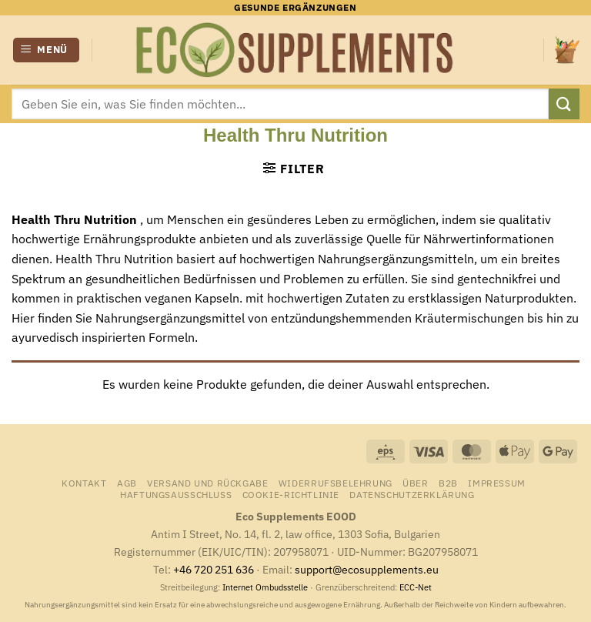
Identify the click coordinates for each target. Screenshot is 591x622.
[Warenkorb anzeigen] (567, 49)
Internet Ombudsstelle (265, 587)
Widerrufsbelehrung (335, 483)
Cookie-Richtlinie (290, 494)
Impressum (497, 483)
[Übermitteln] (564, 104)
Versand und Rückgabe (207, 483)
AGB (127, 483)
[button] (46, 50)
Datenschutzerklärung (411, 494)
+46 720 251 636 (213, 569)
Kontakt (84, 483)
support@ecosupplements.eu (367, 569)
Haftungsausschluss (176, 494)
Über (415, 483)
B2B (448, 483)
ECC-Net (415, 587)
